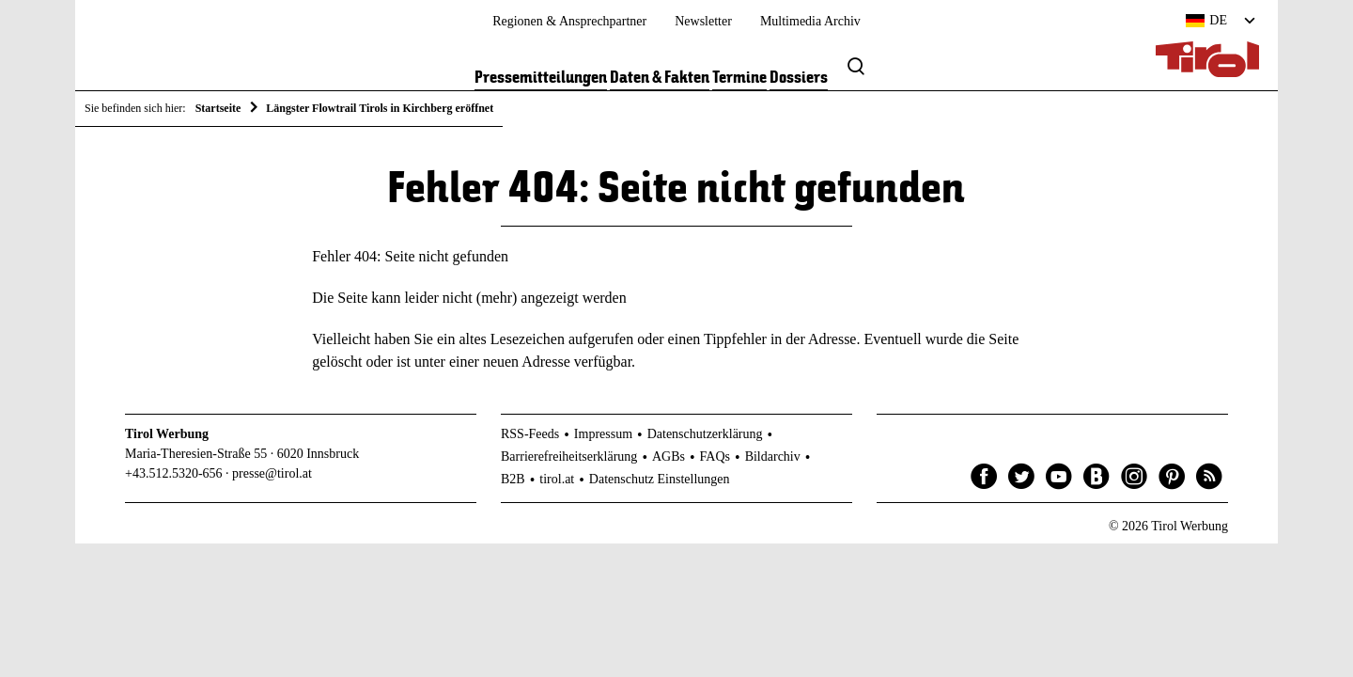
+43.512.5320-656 (174, 473)
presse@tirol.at (272, 473)
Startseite (218, 108)
